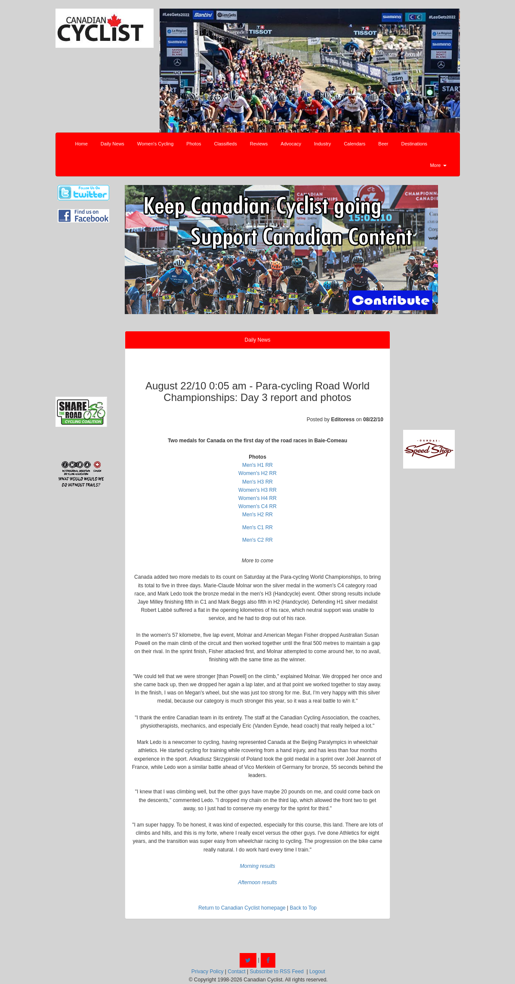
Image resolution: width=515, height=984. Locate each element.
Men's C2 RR (257, 540)
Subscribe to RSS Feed (276, 972)
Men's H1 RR (257, 465)
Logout (317, 972)
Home (81, 143)
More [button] (438, 165)
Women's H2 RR (257, 473)
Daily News (112, 143)
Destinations (414, 143)
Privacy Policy (207, 972)
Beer (383, 143)
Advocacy (291, 143)
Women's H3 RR (257, 490)
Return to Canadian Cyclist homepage (242, 908)
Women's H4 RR (257, 498)
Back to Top (303, 908)
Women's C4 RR (257, 506)
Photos (193, 143)
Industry (322, 143)
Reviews (259, 143)
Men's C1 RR (257, 527)
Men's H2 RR (257, 515)
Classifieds (225, 143)
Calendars (354, 143)
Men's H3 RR (257, 482)
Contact (236, 972)
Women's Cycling (155, 143)
